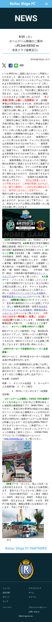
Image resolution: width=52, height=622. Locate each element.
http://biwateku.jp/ (13, 438)
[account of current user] (46, 4)
